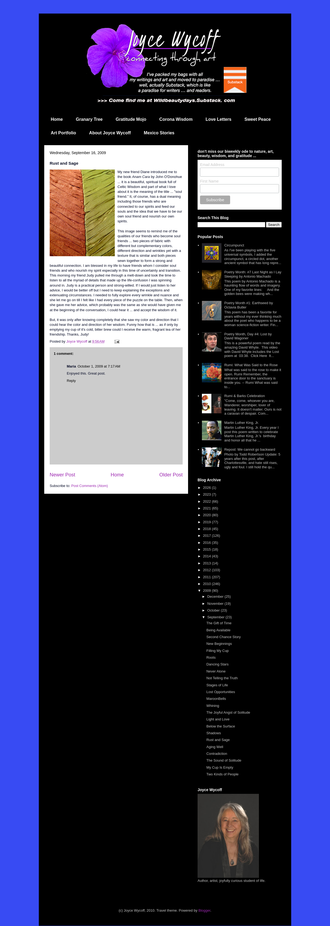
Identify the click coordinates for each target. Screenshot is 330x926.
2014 (207, 556)
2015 (207, 549)
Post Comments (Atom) (89, 486)
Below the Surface (220, 726)
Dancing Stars (217, 664)
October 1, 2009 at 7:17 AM (99, 366)
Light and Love (217, 719)
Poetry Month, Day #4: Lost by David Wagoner (248, 336)
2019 (207, 522)
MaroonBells (216, 699)
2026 (207, 488)
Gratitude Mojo (131, 119)
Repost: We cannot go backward (249, 449)
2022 (207, 501)
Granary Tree (89, 119)
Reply (71, 381)
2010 (207, 584)
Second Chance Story (223, 637)
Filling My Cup (217, 651)
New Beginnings (219, 644)
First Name (209, 181)
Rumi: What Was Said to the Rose (251, 365)
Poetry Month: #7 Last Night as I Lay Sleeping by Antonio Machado (252, 274)
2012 (207, 570)
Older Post (171, 474)
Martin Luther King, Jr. (241, 423)
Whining (212, 706)
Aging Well (214, 747)
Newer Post (62, 474)
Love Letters (218, 119)
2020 (207, 515)
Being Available (218, 630)
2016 (207, 543)
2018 (207, 529)
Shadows (213, 733)
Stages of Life (217, 685)
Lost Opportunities (220, 692)
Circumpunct (234, 245)
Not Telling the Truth (221, 678)
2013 (207, 563)
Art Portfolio (63, 133)
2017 (207, 536)
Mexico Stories (159, 133)
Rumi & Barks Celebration (244, 396)
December (216, 596)
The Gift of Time (218, 623)
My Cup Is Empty (219, 767)
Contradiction (216, 754)
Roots (210, 657)
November (216, 604)
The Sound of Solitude (223, 760)
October (214, 610)
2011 (207, 577)
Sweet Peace (258, 119)
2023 (207, 494)
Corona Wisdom (176, 119)
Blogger (204, 910)
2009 (207, 591)
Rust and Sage (218, 740)
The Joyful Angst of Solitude (228, 712)
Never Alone (216, 671)
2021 (207, 508)
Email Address (212, 165)
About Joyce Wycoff (110, 133)
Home (57, 119)
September (216, 617)
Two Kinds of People (222, 774)
